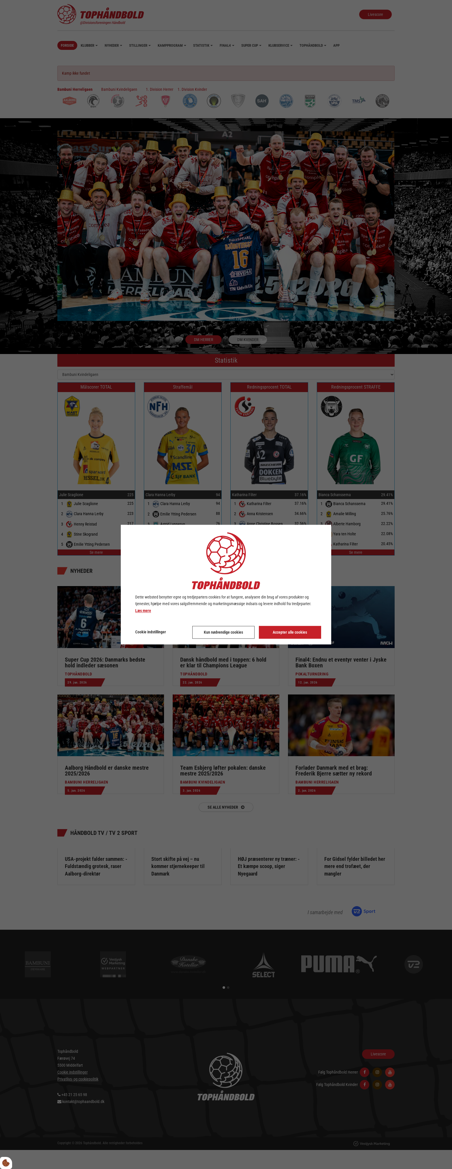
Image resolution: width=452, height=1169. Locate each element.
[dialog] (226, 584)
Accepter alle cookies (290, 632)
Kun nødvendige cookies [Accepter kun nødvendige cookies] (223, 632)
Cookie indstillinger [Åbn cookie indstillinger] (150, 632)
